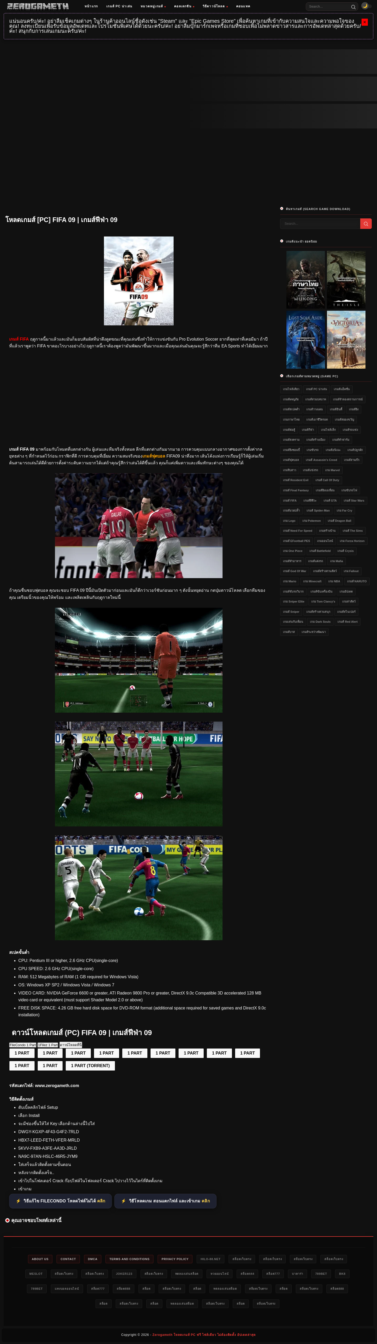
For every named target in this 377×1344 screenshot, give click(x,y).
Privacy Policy (175, 1259)
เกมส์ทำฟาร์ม (340, 439)
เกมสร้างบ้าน (327, 530)
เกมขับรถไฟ (349, 490)
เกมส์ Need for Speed (297, 530)
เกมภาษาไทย (291, 419)
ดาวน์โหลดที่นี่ (71, 1045)
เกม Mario (289, 581)
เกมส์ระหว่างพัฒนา (314, 631)
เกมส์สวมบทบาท (315, 399)
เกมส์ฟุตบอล (291, 459)
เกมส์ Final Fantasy (296, 490)
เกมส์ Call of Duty (327, 480)
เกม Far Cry (344, 510)
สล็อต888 (123, 1288)
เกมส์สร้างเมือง (315, 439)
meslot (36, 1273)
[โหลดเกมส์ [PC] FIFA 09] (139, 576)
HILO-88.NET (210, 1259)
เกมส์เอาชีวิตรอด (317, 419)
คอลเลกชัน (184, 6)
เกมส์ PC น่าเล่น (119, 6)
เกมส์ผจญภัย (290, 399)
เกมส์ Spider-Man (318, 510)
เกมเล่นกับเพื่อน (293, 621)
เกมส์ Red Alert (347, 621)
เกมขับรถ (313, 449)
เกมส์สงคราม (291, 439)
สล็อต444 (247, 1273)
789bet (321, 1273)
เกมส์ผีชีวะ (310, 500)
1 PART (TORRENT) (90, 1065)
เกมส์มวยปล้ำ (291, 510)
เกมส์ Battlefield (320, 550)
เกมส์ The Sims (353, 530)
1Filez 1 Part (48, 1045)
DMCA (92, 1259)
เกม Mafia (336, 561)
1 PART (22, 1053)
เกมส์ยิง (353, 409)
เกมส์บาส (289, 631)
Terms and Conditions (129, 1259)
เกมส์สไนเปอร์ (346, 611)
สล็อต (146, 1288)
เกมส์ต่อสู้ (289, 429)
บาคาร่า (297, 1273)
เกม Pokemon (311, 520)
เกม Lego (289, 520)
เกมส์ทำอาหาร (292, 561)
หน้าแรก (91, 6)
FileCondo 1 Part (23, 1045)
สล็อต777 (273, 1273)
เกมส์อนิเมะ (333, 449)
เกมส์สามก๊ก (351, 459)
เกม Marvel (332, 470)
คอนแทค (243, 6)
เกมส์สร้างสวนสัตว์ (325, 571)
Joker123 (124, 1273)
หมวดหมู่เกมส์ (153, 6)
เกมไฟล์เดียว (291, 389)
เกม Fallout (351, 571)
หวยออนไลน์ (219, 1273)
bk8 (342, 1273)
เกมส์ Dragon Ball (339, 520)
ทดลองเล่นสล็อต (187, 1273)
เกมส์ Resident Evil (295, 480)
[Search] (353, 6)
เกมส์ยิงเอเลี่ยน (325, 490)
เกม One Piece (292, 550)
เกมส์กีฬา (308, 429)
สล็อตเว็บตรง (241, 1259)
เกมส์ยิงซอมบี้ (291, 449)
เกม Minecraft (312, 581)
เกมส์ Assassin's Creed (321, 459)
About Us (40, 1259)
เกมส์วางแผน (314, 409)
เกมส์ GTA (330, 500)
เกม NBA (334, 581)
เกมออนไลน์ (325, 540)
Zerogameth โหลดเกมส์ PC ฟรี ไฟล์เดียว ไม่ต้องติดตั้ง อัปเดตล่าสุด (204, 1335)
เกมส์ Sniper (291, 611)
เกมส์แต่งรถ (315, 561)
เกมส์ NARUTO (357, 581)
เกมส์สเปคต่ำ (291, 409)
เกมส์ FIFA (290, 500)
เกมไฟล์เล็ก (328, 429)
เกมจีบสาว (289, 470)
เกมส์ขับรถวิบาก (293, 591)
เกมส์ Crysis (345, 550)
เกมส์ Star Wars (354, 500)
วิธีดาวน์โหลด (215, 6)
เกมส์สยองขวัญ (344, 419)
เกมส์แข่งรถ (310, 470)
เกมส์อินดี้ (336, 409)
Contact (68, 1259)
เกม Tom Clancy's (323, 601)
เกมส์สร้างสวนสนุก (318, 611)
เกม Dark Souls (320, 621)
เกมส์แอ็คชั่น (342, 389)
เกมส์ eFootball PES (296, 540)
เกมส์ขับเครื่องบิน (321, 591)
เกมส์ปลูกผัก (355, 449)
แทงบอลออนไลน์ (67, 1288)
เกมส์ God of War (294, 571)
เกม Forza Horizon (352, 540)
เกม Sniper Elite (293, 601)
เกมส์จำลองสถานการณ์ (348, 399)
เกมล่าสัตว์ (349, 601)
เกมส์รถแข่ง (350, 429)
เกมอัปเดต (346, 591)
